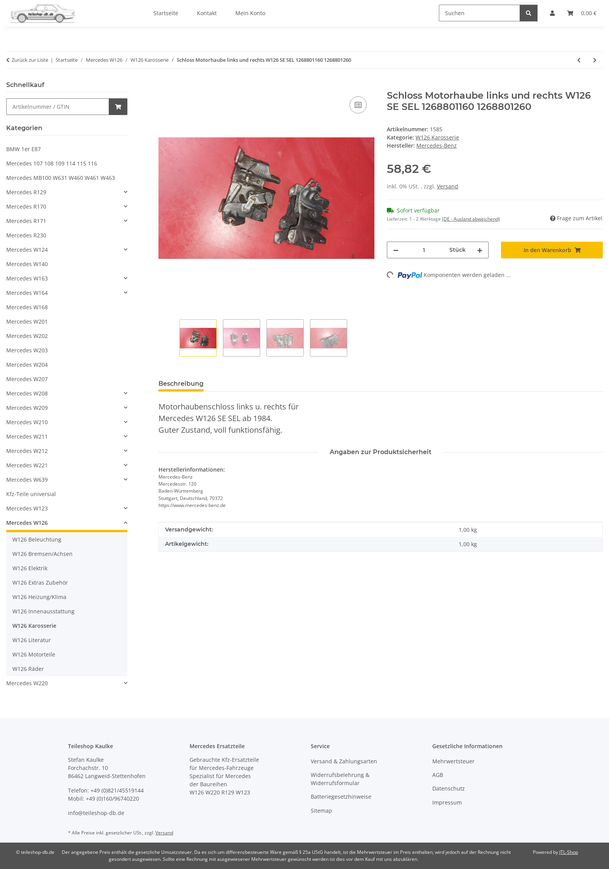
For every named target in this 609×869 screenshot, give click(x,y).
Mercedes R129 (26, 192)
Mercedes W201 (27, 321)
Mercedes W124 (27, 249)
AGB (437, 774)
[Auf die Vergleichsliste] (358, 104)
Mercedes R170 (26, 206)
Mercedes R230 (26, 235)
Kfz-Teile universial (31, 494)
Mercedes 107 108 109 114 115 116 (51, 163)
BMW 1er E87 (23, 149)
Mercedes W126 (27, 522)
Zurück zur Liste (30, 59)
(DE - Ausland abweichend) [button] (471, 219)
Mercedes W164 (27, 292)
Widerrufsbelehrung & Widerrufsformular (340, 779)
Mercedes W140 (27, 264)
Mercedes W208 (27, 393)
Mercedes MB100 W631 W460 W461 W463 (60, 177)
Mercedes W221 (27, 465)
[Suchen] (479, 13)
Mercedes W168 (27, 307)
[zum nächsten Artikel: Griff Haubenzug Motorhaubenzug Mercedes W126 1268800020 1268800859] (595, 60)
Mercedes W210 (27, 422)
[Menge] (424, 250)
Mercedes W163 (27, 278)
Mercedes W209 (27, 407)
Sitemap (321, 810)
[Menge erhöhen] (479, 250)
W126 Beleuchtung (36, 539)
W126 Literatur (31, 640)
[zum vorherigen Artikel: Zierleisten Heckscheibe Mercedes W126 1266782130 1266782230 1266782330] (579, 60)
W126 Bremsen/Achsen (42, 553)
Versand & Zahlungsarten (344, 761)
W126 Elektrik (29, 568)
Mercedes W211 (27, 436)
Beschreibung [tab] (181, 383)
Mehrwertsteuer (453, 761)
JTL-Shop (568, 852)
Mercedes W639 (27, 479)
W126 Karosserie (437, 137)
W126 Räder (28, 668)
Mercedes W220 (27, 683)
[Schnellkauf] (57, 106)
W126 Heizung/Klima (39, 597)
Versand (447, 186)
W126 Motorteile (33, 654)
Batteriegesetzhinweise (341, 796)
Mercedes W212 (27, 451)
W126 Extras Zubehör (40, 582)
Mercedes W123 (27, 508)
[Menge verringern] (395, 250)
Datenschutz (448, 788)
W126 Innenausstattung (43, 611)
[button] (66, 192)
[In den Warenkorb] (164, 86)
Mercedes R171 (26, 221)
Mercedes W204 (27, 364)
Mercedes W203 (27, 350)
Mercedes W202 (27, 336)
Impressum (447, 802)
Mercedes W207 (27, 379)
